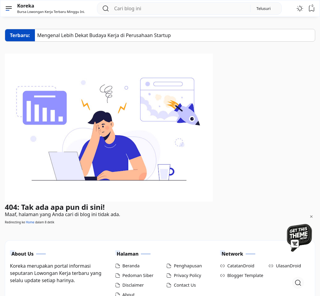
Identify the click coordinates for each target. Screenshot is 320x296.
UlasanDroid (288, 266)
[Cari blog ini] (179, 8)
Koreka (25, 5)
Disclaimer (133, 285)
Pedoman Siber (138, 275)
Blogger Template (245, 275)
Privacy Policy (187, 275)
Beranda (131, 266)
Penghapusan (188, 266)
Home (30, 222)
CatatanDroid (240, 266)
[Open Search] (298, 283)
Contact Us (185, 285)
